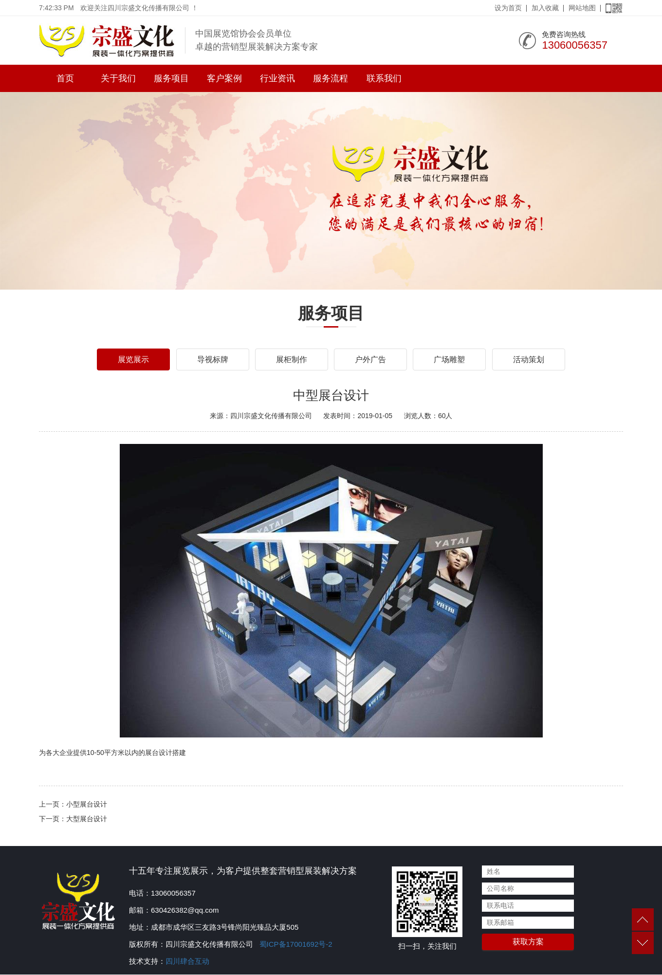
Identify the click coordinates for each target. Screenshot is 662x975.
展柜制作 (291, 359)
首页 (65, 78)
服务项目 (171, 78)
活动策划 (528, 359)
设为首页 (508, 8)
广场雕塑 (449, 359)
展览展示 (133, 359)
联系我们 (384, 78)
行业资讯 (277, 78)
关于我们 (118, 78)
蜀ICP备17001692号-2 (294, 944)
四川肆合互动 (187, 961)
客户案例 (224, 78)
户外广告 (370, 359)
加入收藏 (545, 8)
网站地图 (582, 8)
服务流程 (330, 78)
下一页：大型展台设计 (73, 819)
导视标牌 (212, 359)
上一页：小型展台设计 (73, 805)
